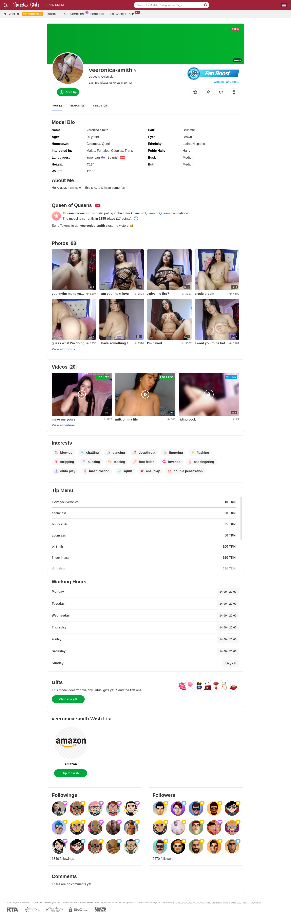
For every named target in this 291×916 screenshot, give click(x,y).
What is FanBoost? (226, 81)
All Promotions (75, 14)
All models (11, 14)
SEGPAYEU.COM (94, 902)
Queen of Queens (158, 213)
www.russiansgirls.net (48, 902)
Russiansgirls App (122, 14)
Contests (97, 14)
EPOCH (77, 902)
